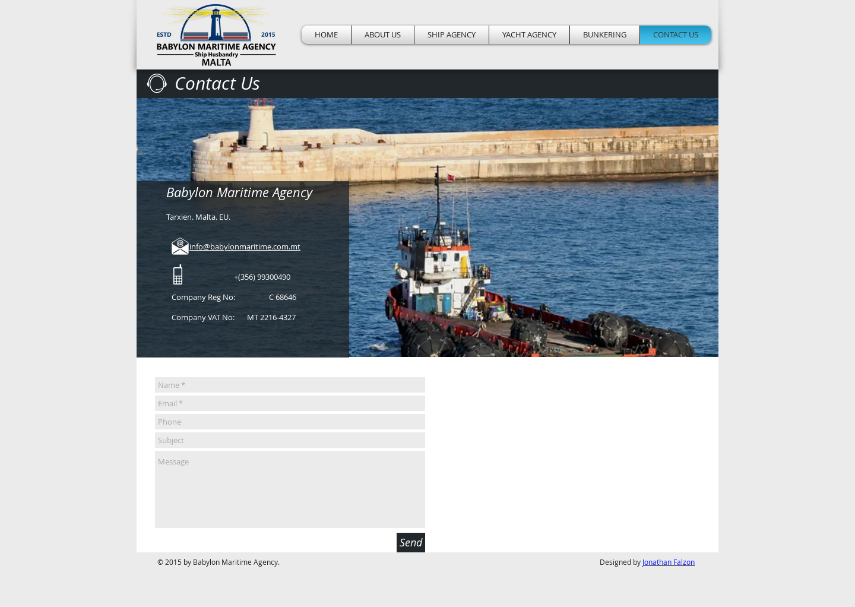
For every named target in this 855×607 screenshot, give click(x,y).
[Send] (411, 542)
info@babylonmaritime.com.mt (244, 246)
